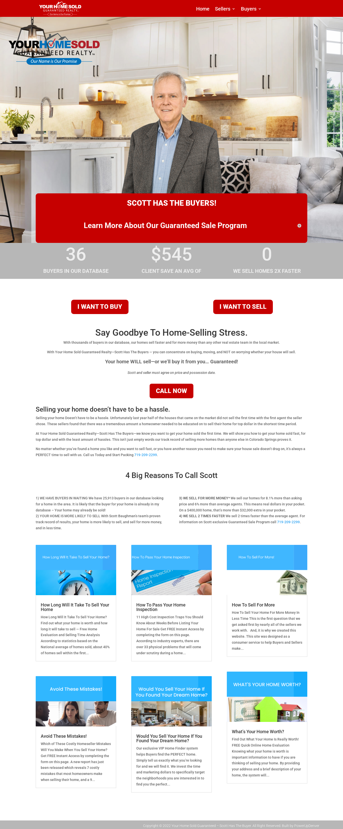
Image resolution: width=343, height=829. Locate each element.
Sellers (222, 9)
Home (202, 9)
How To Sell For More (253, 604)
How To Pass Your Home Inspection (161, 607)
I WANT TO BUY (99, 306)
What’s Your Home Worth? (258, 731)
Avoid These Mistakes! (64, 736)
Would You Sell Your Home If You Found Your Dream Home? (169, 738)
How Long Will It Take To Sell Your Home (75, 607)
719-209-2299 (145, 455)
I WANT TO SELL (243, 306)
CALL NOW (171, 391)
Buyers (248, 9)
